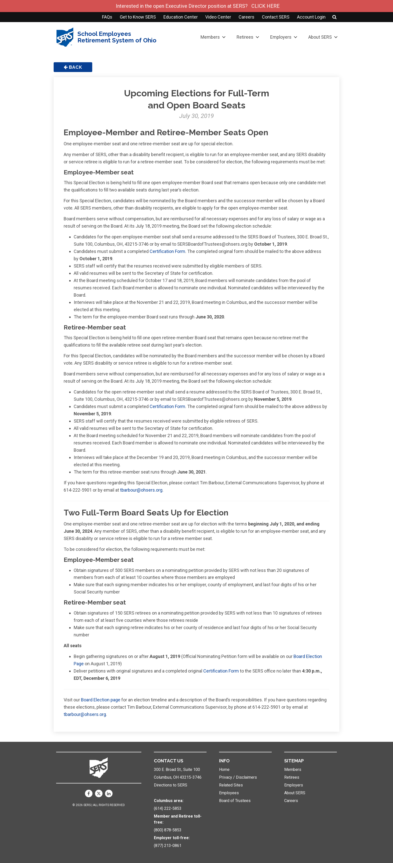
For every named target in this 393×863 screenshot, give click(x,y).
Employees (229, 792)
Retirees (245, 37)
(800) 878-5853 (167, 830)
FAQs (107, 17)
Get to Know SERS (138, 17)
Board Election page (100, 699)
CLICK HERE (265, 6)
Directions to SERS (170, 785)
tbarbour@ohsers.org (141, 490)
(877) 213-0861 (167, 845)
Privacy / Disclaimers (238, 777)
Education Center (180, 17)
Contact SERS (275, 17)
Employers (280, 37)
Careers (246, 17)
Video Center (218, 17)
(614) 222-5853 (167, 808)
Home (224, 769)
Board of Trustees (235, 800)
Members (210, 37)
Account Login (311, 17)
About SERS (320, 37)
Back (73, 67)
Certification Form (167, 251)
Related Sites (231, 785)
